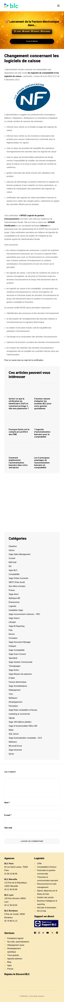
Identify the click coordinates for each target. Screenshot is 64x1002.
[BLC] (11, 5)
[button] (58, 5)
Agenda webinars (14, 959)
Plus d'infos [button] (32, 41)
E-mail (7, 815)
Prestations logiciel (15, 938)
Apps (9, 965)
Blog (9, 962)
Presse (10, 969)
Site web (8, 828)
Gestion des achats (45, 897)
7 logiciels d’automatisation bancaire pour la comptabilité (42, 433)
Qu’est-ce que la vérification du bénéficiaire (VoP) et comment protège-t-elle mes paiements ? (19, 403)
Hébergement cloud (15, 945)
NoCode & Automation (46, 908)
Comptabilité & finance (46, 867)
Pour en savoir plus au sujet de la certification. (24, 360)
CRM (39, 864)
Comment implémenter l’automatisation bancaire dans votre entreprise (18, 462)
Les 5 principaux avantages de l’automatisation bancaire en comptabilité (42, 462)
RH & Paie (41, 911)
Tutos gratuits (13, 955)
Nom (7, 803)
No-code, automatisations (18, 942)
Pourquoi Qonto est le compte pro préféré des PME (19, 432)
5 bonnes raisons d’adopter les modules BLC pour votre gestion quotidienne (42, 403)
